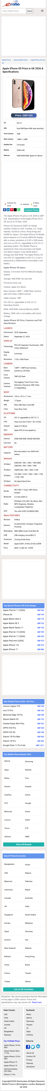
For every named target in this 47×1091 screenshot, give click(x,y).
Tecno (7, 828)
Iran (26, 940)
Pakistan (29, 881)
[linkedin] (38, 1048)
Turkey (7, 981)
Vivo (27, 778)
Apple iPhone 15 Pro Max (12, 1058)
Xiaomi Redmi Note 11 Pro (11, 1052)
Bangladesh (9, 864)
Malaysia (29, 923)
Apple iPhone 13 (10, 1062)
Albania (28, 948)
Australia (29, 898)
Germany (29, 931)
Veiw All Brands (23, 844)
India (27, 906)
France (7, 973)
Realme (28, 770)
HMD (27, 837)
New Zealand (9, 948)
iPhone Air (7, 614)
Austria (7, 940)
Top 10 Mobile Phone (12, 1041)
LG (27, 1028)
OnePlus (7, 795)
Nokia (6, 778)
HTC (6, 803)
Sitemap (29, 1063)
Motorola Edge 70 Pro (13, 715)
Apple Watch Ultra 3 (12, 619)
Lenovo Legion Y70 (11, 706)
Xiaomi (7, 786)
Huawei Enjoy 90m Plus (13, 723)
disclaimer (30, 1067)
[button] (4, 209)
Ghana (28, 981)
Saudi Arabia (30, 915)
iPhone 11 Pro (9, 1075)
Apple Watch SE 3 (11, 623)
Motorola (8, 811)
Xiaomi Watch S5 (10, 719)
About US (30, 1053)
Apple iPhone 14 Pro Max (12, 1046)
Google (28, 803)
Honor (27, 811)
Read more (37, 1002)
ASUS (27, 820)
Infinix (27, 795)
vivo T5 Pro (8, 710)
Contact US (30, 1056)
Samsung (29, 761)
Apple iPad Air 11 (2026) (14, 610)
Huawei (28, 786)
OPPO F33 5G (9, 732)
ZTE (26, 828)
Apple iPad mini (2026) (13, 641)
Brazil (27, 965)
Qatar (6, 931)
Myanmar (8, 881)
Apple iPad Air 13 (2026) (14, 632)
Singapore (8, 915)
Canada (7, 898)
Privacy (29, 1060)
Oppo (6, 770)
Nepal (27, 890)
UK (5, 906)
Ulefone (7, 837)
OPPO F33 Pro (9, 728)
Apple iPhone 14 (10, 1066)
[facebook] (28, 1048)
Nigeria (28, 873)
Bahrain (7, 956)
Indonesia (8, 890)
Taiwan (28, 973)
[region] (24, 35)
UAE (6, 873)
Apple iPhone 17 (10, 649)
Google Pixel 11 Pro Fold (14, 745)
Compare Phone (32, 210)
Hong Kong (29, 956)
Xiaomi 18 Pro (9, 741)
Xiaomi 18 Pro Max (11, 736)
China (6, 965)
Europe (7, 923)
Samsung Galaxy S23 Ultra (10, 1070)
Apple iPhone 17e (11, 645)
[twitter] (33, 1048)
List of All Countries (23, 989)
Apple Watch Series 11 (13, 627)
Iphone (7, 761)
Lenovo (7, 820)
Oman (27, 865)
